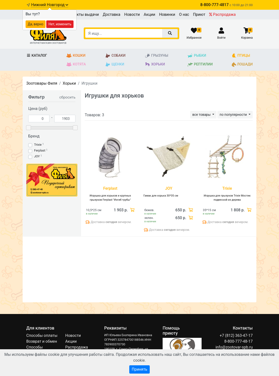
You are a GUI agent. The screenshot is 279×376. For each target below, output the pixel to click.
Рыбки (196, 55)
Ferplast (39, 150)
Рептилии (200, 64)
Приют (199, 14)
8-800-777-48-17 (238, 341)
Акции (149, 14)
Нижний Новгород (49, 4)
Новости (132, 14)
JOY (37, 156)
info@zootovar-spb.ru (234, 347)
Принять (139, 369)
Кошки (75, 55)
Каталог (36, 56)
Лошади (242, 64)
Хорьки (155, 64)
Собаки (115, 55)
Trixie (38, 144)
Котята (76, 64)
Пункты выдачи (84, 14)
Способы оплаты (41, 335)
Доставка (111, 14)
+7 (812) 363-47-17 (236, 335)
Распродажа (222, 14)
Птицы (241, 55)
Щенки (114, 64)
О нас (184, 14)
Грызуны (156, 55)
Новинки (167, 14)
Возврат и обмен (41, 341)
